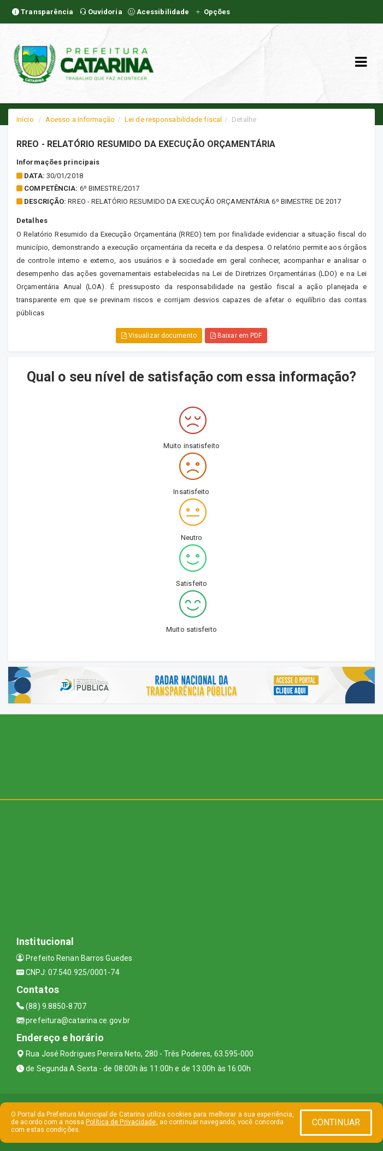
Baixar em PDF (236, 335)
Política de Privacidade (121, 1122)
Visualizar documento (159, 335)
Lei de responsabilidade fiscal (173, 119)
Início (25, 119)
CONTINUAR (336, 1122)
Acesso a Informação (80, 119)
